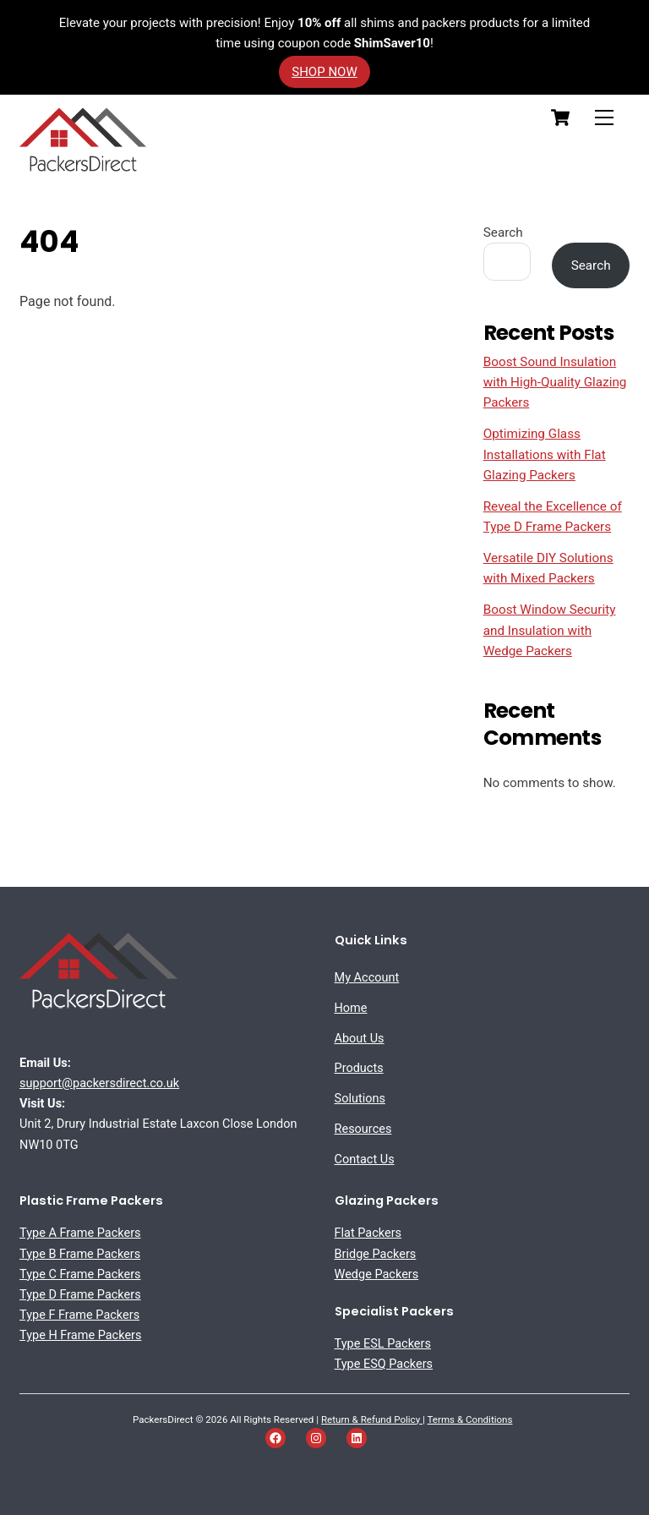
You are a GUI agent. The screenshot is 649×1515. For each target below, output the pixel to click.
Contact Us (365, 1159)
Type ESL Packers (383, 1344)
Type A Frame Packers (80, 1233)
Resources (363, 1129)
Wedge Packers (377, 1274)
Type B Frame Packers (79, 1254)
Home (351, 1008)
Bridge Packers (376, 1254)
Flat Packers (368, 1233)
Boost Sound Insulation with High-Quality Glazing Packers (555, 382)
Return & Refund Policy (372, 1419)
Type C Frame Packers (80, 1274)
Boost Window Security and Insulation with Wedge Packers (549, 630)
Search (503, 232)
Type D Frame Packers (80, 1295)
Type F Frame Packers (79, 1315)
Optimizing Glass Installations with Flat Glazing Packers (544, 454)
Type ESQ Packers (384, 1364)
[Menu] (604, 117)
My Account (367, 978)
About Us (359, 1038)
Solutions (360, 1098)
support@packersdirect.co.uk (99, 1083)
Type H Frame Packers (80, 1335)
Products (359, 1068)
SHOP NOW (324, 71)
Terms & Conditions (470, 1419)
